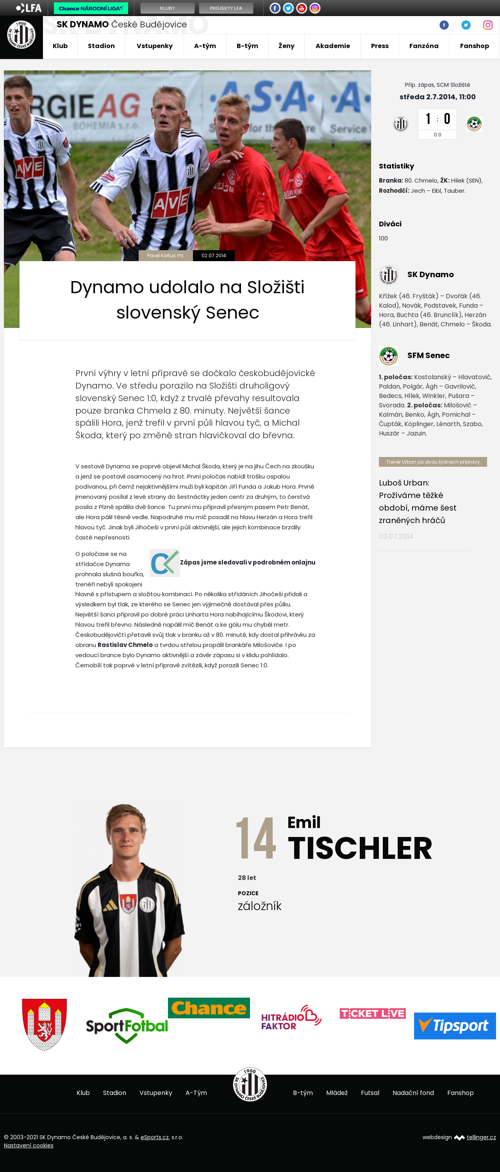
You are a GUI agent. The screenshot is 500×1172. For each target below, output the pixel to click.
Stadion (101, 45)
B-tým (247, 45)
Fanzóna (424, 45)
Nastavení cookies (29, 1145)
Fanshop (474, 45)
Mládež (337, 1092)
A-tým (205, 45)
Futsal (370, 1092)
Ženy (287, 45)
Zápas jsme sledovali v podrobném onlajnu (248, 562)
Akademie (333, 45)
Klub (60, 45)
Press (380, 45)
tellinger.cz (481, 1137)
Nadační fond (413, 1092)
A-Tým (196, 1092)
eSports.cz (155, 1137)
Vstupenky (155, 45)
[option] (45, 1025)
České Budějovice (122, 24)
